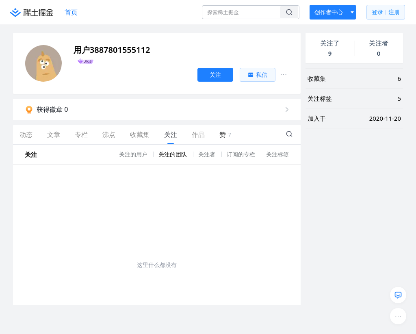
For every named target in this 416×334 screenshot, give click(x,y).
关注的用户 (134, 154)
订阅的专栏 (242, 154)
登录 (386, 12)
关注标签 (277, 154)
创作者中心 (328, 12)
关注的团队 (173, 154)
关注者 (207, 154)
